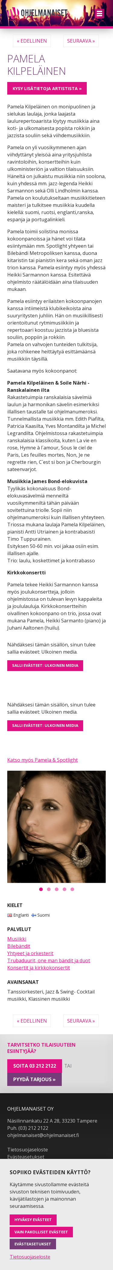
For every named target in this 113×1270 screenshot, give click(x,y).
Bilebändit (18, 946)
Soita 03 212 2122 (34, 1066)
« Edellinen (32, 41)
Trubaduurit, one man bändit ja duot (48, 960)
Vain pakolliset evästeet (41, 1232)
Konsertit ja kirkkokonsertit (38, 967)
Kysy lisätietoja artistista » (47, 88)
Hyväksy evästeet (33, 1219)
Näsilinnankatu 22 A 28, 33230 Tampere (52, 1120)
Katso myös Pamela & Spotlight (42, 760)
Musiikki (16, 939)
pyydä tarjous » (34, 1079)
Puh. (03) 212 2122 (27, 1128)
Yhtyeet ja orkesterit (30, 953)
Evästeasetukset (25, 1157)
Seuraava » (81, 41)
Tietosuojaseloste (27, 1149)
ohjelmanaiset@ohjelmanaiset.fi (43, 1135)
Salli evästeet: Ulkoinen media (45, 665)
